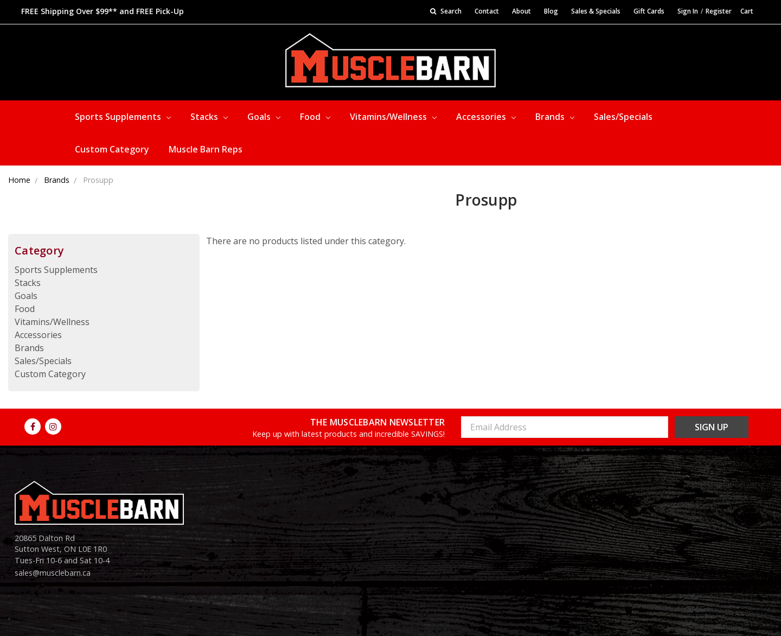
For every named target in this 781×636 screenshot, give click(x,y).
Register (719, 11)
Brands (554, 117)
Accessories (486, 117)
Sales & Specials (595, 11)
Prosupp (98, 180)
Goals (263, 117)
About (521, 11)
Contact (487, 11)
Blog (551, 11)
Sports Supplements (123, 117)
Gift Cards (648, 11)
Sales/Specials (623, 117)
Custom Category (112, 149)
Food (315, 117)
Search (446, 11)
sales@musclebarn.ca (53, 573)
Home (19, 180)
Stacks (209, 117)
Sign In (687, 11)
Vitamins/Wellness (393, 117)
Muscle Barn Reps (205, 149)
